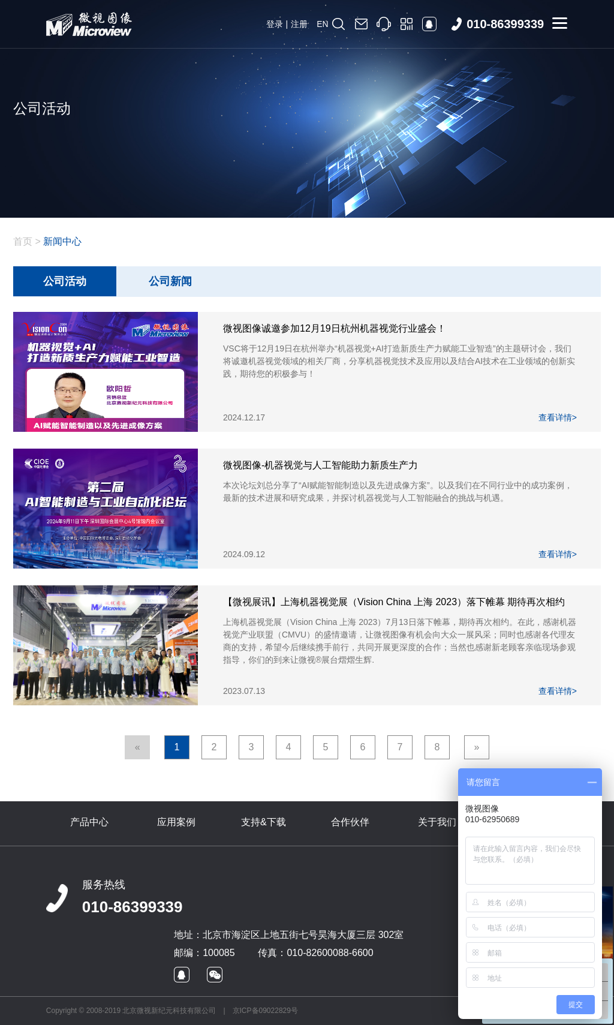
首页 (22, 241)
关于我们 (437, 822)
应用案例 (176, 822)
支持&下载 (263, 822)
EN (322, 24)
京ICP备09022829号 (265, 1010)
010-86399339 (132, 907)
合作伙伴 (350, 822)
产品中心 (89, 822)
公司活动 (64, 281)
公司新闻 (170, 281)
